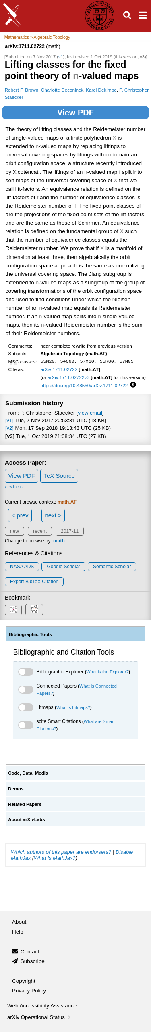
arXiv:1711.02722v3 (68, 377)
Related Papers (24, 804)
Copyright (23, 981)
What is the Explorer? (107, 671)
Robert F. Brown (22, 89)
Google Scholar (63, 566)
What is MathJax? (54, 858)
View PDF (75, 112)
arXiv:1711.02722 (58, 369)
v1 (60, 56)
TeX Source (59, 475)
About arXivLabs (26, 819)
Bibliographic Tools (30, 634)
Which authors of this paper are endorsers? (61, 852)
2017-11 (70, 531)
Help (17, 932)
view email (90, 413)
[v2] (9, 428)
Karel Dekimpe (101, 89)
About (19, 922)
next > (53, 515)
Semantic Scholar (112, 566)
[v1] (9, 420)
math (59, 541)
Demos (15, 788)
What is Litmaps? (73, 707)
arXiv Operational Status (39, 1017)
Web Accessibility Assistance (42, 1006)
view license (15, 487)
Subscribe (33, 961)
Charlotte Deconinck (62, 89)
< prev (20, 515)
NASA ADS (22, 566)
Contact (30, 952)
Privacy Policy (29, 991)
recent (39, 531)
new (14, 531)
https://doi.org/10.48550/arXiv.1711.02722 (84, 385)
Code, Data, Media (28, 773)
